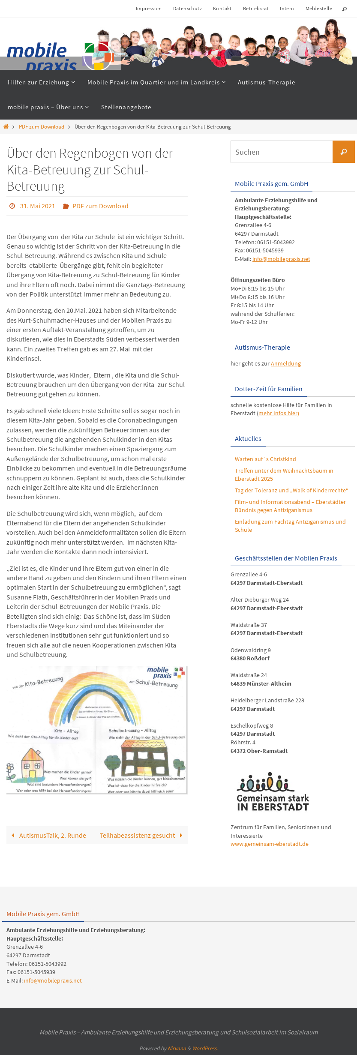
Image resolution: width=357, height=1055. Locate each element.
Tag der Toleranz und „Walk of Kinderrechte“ (291, 490)
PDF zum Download (41, 126)
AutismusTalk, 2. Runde (47, 834)
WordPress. (205, 1048)
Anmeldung (286, 363)
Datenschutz (187, 8)
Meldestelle (319, 8)
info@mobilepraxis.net (281, 259)
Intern (287, 8)
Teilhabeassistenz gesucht (143, 834)
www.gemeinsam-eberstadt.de (270, 844)
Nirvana (177, 1048)
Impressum (149, 8)
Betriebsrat (256, 8)
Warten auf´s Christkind (265, 459)
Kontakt (222, 8)
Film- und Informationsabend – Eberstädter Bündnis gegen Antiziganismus (290, 506)
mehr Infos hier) (278, 413)
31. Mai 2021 (37, 205)
